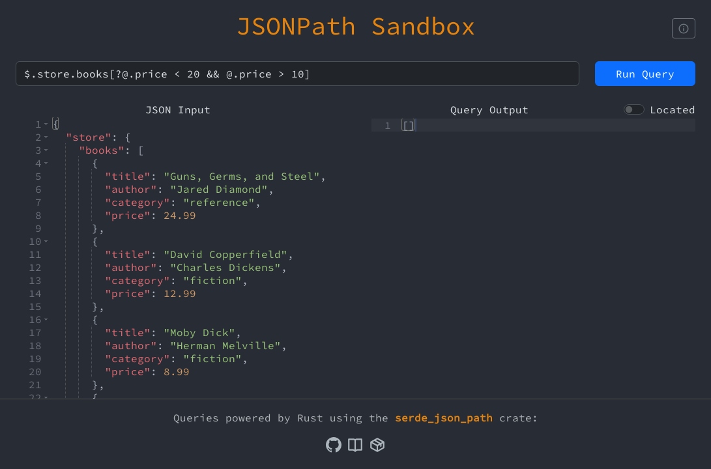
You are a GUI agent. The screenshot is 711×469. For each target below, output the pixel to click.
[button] (46, 123)
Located (672, 109)
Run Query (645, 73)
